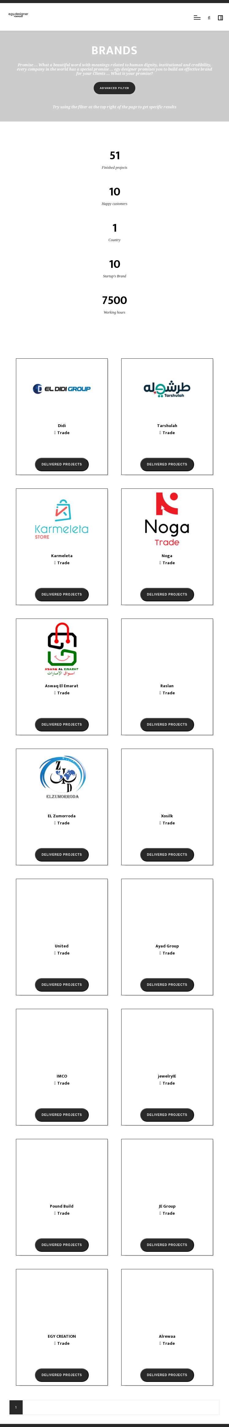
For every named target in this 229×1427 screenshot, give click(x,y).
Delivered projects (62, 464)
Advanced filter (114, 88)
